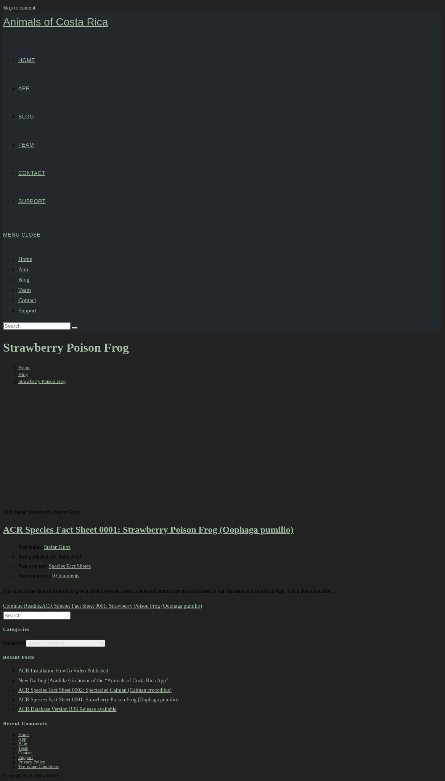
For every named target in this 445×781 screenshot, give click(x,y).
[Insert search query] (37, 326)
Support (27, 310)
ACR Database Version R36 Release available (67, 709)
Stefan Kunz (57, 547)
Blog (23, 280)
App (23, 269)
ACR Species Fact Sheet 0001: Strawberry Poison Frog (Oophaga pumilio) (148, 530)
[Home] (24, 367)
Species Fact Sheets (70, 566)
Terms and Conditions (38, 766)
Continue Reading (102, 606)
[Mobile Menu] (22, 235)
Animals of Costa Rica (55, 22)
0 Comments (65, 576)
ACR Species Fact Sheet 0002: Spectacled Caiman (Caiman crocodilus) (95, 690)
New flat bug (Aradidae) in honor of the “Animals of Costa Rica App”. (94, 680)
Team (24, 290)
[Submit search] (74, 327)
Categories (14, 643)
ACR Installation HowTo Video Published (63, 671)
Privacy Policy (31, 762)
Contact (27, 300)
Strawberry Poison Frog (42, 381)
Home (25, 259)
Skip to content (19, 8)
